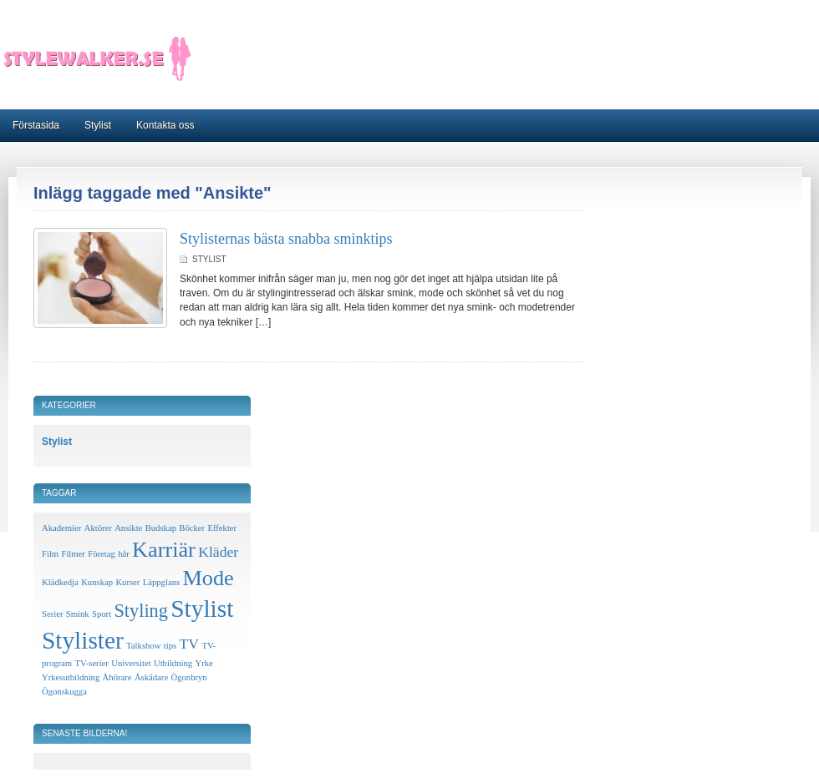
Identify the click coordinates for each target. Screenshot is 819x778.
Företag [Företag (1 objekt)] (101, 553)
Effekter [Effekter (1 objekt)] (222, 528)
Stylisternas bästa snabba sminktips (286, 238)
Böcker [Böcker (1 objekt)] (192, 528)
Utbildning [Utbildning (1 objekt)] (173, 663)
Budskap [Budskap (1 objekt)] (160, 528)
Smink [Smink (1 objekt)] (77, 614)
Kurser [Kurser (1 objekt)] (127, 582)
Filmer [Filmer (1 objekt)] (72, 553)
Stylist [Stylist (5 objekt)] (201, 608)
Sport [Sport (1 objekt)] (101, 614)
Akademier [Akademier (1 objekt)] (61, 528)
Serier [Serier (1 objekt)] (52, 614)
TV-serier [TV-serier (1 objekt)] (91, 663)
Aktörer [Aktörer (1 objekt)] (98, 528)
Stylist (97, 125)
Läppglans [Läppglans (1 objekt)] (161, 582)
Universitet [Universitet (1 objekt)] (130, 663)
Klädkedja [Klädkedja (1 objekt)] (60, 582)
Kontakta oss (165, 125)
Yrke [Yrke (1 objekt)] (203, 663)
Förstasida (36, 125)
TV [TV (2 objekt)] (190, 643)
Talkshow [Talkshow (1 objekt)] (143, 645)
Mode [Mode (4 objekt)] (207, 578)
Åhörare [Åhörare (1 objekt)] (117, 677)
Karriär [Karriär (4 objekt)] (164, 550)
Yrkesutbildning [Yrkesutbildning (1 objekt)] (70, 677)
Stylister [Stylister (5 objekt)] (83, 640)
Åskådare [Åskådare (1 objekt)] (151, 677)
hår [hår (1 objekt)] (124, 553)
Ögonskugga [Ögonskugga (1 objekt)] (64, 691)
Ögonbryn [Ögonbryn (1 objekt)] (188, 677)
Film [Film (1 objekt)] (50, 553)
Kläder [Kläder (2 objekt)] (218, 551)
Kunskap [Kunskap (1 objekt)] (97, 582)
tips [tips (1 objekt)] (170, 645)
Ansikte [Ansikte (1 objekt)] (128, 528)
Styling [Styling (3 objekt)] (141, 610)
